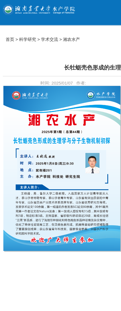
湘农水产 (71, 39)
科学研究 (27, 39)
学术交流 (49, 39)
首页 (10, 39)
